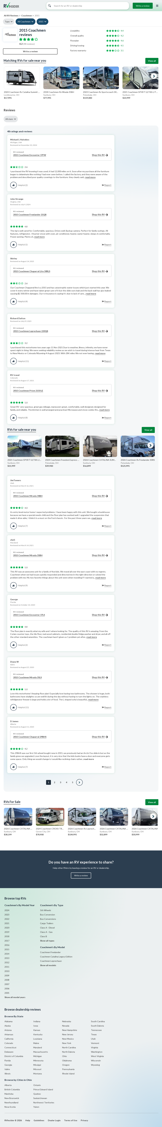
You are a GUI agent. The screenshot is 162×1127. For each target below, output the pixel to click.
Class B (43, 936)
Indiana (36, 1021)
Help (27, 1120)
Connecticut (10, 1047)
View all (152, 61)
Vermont (95, 1043)
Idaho (7, 1069)
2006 (7, 988)
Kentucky (37, 1034)
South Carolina (98, 1021)
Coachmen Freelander (50, 952)
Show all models (48, 965)
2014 (7, 953)
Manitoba (9, 1094)
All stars (9, 119)
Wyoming (95, 1065)
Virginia (94, 1047)
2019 (7, 932)
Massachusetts (40, 1052)
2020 (7, 927)
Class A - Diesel (47, 927)
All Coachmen (24, 21)
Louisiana (37, 1038)
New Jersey (67, 1034)
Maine (36, 1043)
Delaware (9, 1052)
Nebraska (66, 1021)
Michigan (37, 1056)
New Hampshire (69, 1030)
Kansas (36, 1030)
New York (66, 1043)
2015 (41, 21)
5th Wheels (45, 910)
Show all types (47, 940)
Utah (93, 1038)
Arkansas (9, 1034)
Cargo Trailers (46, 923)
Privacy (84, 1120)
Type (7, 21)
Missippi (37, 1065)
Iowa (35, 1025)
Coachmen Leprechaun (51, 961)
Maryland (37, 1047)
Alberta (8, 1085)
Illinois (8, 1073)
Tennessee (96, 1030)
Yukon (36, 1107)
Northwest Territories (43, 1102)
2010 (7, 971)
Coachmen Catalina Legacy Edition (56, 956)
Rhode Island (68, 1073)
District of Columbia (14, 1056)
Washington (96, 1052)
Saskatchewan (40, 1098)
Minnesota (38, 1060)
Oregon (66, 1065)
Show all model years (15, 997)
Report (107, 185)
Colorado (9, 1043)
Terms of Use (70, 1120)
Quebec (37, 1094)
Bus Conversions (48, 919)
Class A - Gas (46, 932)
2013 (7, 958)
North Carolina (69, 1047)
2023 (7, 914)
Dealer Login (54, 1120)
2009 (7, 975)
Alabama (8, 1021)
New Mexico (68, 1038)
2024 (7, 910)
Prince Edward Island (43, 1089)
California (9, 1038)
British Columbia (12, 1089)
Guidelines (39, 1120)
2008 (7, 980)
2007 (7, 984)
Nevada (65, 1025)
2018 (7, 936)
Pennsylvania (68, 1069)
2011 (7, 966)
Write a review (143, 5)
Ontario (37, 1085)
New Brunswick (12, 1098)
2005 (7, 993)
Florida (8, 1060)
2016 (7, 945)
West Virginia (97, 1056)
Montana (37, 1073)
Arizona (8, 1030)
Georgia (8, 1065)
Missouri (37, 1069)
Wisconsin (96, 1060)
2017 (7, 940)
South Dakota (97, 1025)
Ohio (64, 1056)
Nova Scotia (10, 1107)
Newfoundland (11, 1102)
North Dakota (68, 1052)
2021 (7, 923)
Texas (94, 1034)
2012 (7, 962)
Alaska (8, 1025)
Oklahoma (67, 1060)
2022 (7, 919)
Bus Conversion (47, 914)
